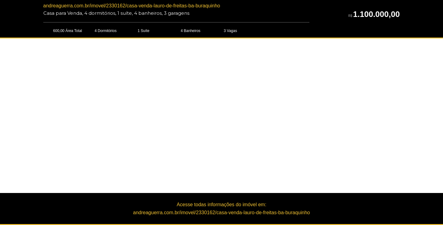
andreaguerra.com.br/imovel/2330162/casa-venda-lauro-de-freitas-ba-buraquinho (131, 5)
